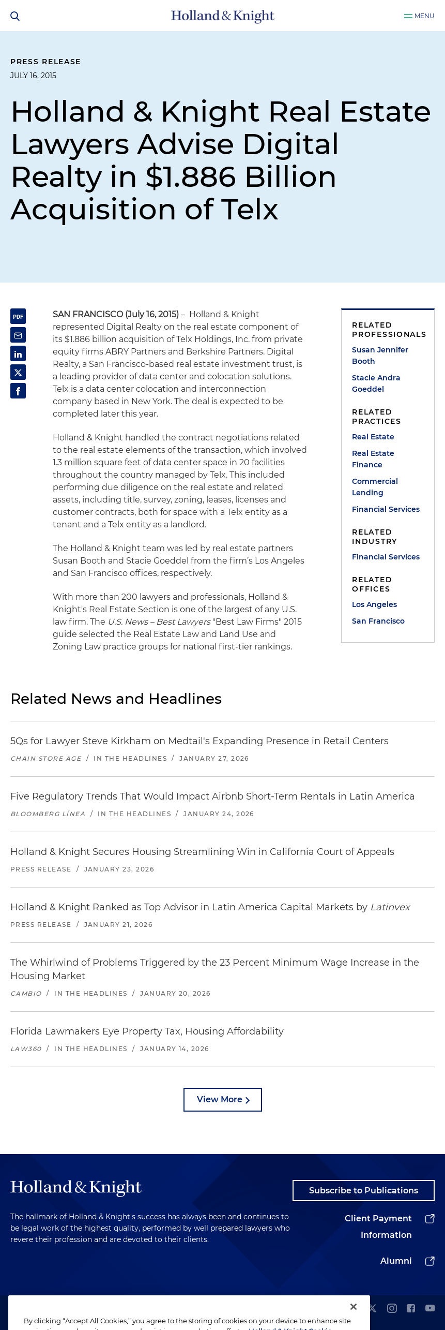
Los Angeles (374, 604)
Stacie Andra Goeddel (376, 383)
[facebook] (411, 1309)
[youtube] (430, 1309)
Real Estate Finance (373, 459)
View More (219, 1099)
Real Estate (373, 436)
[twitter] (372, 1309)
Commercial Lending (375, 487)
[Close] (353, 1318)
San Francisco (378, 621)
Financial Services (386, 509)
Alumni (396, 1261)
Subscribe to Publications (363, 1190)
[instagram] (391, 1309)
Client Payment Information (378, 1227)
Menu (425, 16)
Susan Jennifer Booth (380, 355)
